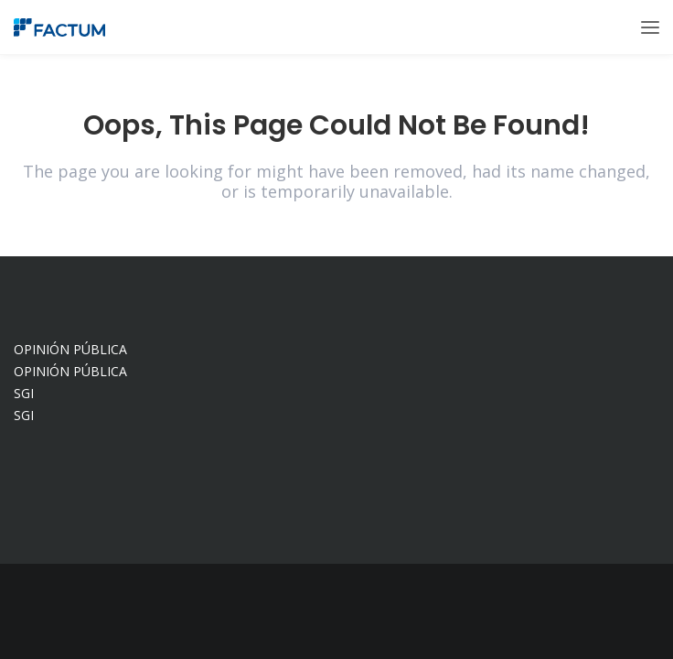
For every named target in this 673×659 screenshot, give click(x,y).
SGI (24, 393)
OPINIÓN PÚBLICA (70, 349)
